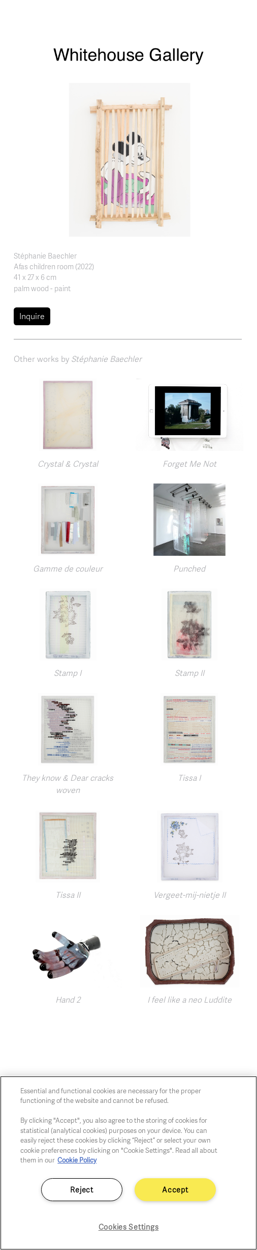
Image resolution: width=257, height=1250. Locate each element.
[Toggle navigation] (238, 19)
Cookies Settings (129, 1226)
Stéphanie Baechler (45, 255)
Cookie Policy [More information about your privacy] (77, 1159)
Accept (175, 1189)
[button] (128, 158)
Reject (81, 1189)
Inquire (32, 316)
